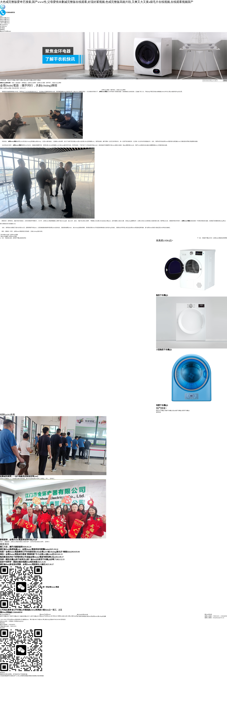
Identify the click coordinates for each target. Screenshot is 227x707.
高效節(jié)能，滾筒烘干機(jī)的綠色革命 (15, 238)
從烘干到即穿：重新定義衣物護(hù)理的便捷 (18, 562)
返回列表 (158, 412)
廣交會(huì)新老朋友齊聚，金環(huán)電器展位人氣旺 (22, 564)
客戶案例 (2, 28)
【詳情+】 (52, 478)
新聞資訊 (2, 29)
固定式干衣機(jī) (11, 80)
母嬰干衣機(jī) (20, 80)
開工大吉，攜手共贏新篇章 (11, 547)
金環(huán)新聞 (32, 82)
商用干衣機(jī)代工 (5, 19)
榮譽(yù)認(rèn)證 (62, 616)
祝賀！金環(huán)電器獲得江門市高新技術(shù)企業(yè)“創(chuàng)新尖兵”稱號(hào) (35, 552)
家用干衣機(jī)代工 (5, 18)
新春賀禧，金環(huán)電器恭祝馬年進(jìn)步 (18, 540)
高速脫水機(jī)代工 (5, 21)
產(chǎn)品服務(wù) (5, 614)
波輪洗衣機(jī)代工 (25, 616)
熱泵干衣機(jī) (162, 295)
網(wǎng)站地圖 (102, 616)
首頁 (1, 16)
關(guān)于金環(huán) (5, 31)
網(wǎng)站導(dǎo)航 (82, 614)
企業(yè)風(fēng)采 (72, 616)
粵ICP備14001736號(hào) (36, 619)
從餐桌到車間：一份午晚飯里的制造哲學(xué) (19, 476)
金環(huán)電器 (14, 234)
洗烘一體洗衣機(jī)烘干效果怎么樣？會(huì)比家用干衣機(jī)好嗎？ (28, 559)
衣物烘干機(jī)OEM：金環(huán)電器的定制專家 (214, 238)
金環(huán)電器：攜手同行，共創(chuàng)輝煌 (49, 82)
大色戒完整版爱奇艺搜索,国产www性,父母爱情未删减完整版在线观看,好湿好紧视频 (22, 675)
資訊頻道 (18, 82)
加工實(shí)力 (3, 26)
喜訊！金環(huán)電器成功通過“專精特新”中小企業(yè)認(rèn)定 (27, 554)
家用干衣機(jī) (37, 80)
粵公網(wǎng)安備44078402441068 (52, 619)
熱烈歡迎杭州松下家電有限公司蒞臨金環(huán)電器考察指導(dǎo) (27, 557)
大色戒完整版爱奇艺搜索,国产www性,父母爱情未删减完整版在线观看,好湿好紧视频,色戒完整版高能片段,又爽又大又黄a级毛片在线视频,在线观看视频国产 (96, 1)
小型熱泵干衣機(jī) (164, 350)
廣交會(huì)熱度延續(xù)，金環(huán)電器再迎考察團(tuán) (25, 549)
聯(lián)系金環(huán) (92, 616)
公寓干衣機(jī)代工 (5, 22)
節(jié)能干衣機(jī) (28, 80)
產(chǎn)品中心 (4, 24)
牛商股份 (11, 621)
